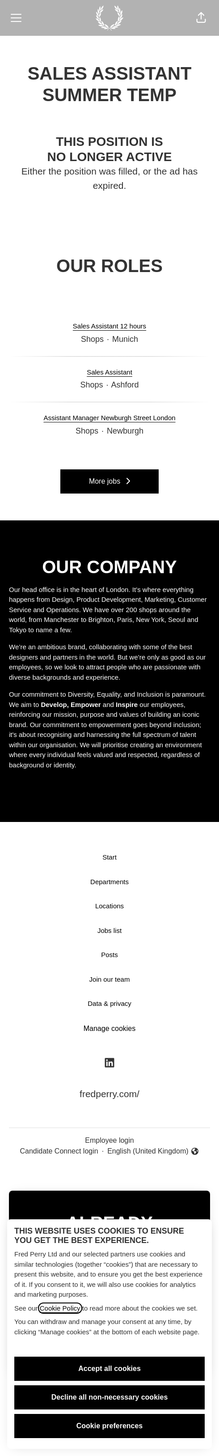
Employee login (109, 1140)
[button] (201, 17)
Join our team (109, 979)
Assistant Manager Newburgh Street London (109, 418)
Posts (109, 954)
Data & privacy (109, 1003)
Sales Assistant (109, 372)
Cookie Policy (60, 1308)
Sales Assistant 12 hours (109, 326)
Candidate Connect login (59, 1151)
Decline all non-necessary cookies (109, 1397)
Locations (109, 906)
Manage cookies (110, 1028)
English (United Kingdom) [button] (153, 1152)
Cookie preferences (109, 1426)
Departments (109, 882)
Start (109, 857)
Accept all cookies (109, 1368)
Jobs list (109, 930)
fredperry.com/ (109, 1094)
